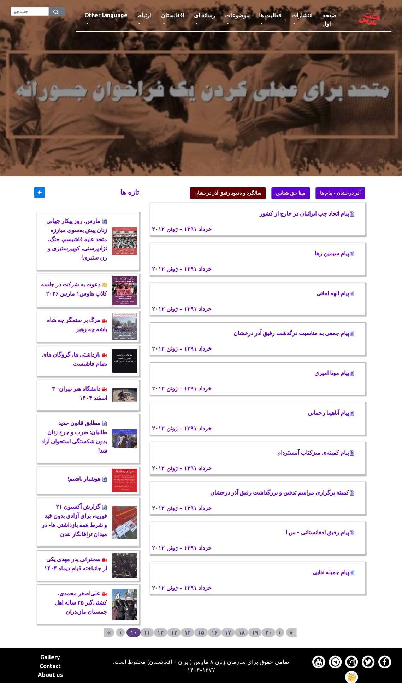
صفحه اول (335, 19)
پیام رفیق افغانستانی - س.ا (320, 532)
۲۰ (268, 632)
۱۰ (133, 632)
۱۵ (201, 632)
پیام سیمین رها (334, 253)
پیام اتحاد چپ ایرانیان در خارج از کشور (307, 213)
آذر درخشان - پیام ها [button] (340, 193)
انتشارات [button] (301, 15)
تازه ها (129, 192)
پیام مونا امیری (334, 373)
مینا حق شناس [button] (291, 193)
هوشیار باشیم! (87, 478)
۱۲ (160, 632)
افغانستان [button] (172, 15)
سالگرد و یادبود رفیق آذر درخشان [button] (227, 193)
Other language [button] (106, 15)
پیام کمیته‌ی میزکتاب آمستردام (315, 452)
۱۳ (174, 632)
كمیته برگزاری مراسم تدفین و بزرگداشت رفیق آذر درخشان (282, 492)
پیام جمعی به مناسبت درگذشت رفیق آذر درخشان (293, 333)
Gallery (50, 657)
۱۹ (255, 632)
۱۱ (147, 632)
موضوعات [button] (237, 15)
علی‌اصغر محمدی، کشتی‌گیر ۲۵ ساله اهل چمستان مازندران (81, 602)
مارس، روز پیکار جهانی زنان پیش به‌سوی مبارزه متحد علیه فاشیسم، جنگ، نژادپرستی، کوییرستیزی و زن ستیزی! (76, 239)
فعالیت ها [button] (270, 15)
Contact (50, 666)
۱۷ (228, 632)
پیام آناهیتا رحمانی (331, 413)
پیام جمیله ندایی (333, 572)
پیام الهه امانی (335, 293)
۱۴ (187, 632)
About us (50, 675)
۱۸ (241, 632)
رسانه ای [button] (204, 15)
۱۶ (214, 632)
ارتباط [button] (143, 15)
